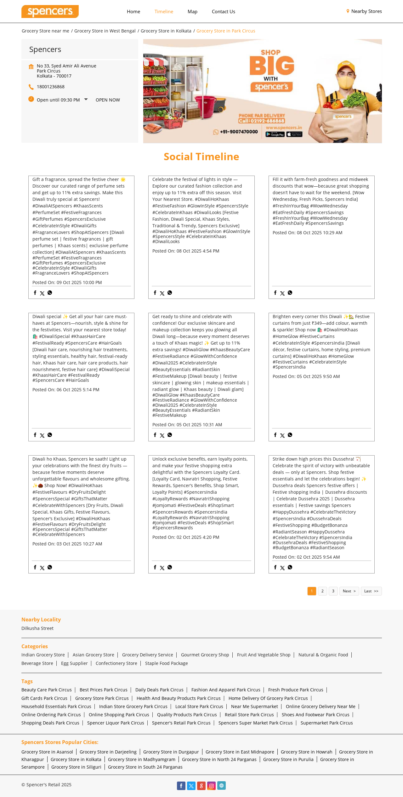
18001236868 (51, 87)
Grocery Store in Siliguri (76, 767)
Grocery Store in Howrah (306, 752)
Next (347, 591)
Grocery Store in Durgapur (171, 752)
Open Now (108, 100)
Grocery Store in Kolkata (76, 759)
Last (368, 591)
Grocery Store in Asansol (47, 752)
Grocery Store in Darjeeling (108, 752)
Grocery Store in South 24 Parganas (145, 767)
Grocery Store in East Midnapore (240, 752)
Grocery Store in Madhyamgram (141, 759)
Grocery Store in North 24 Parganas (219, 759)
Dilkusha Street (37, 628)
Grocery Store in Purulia (288, 759)
